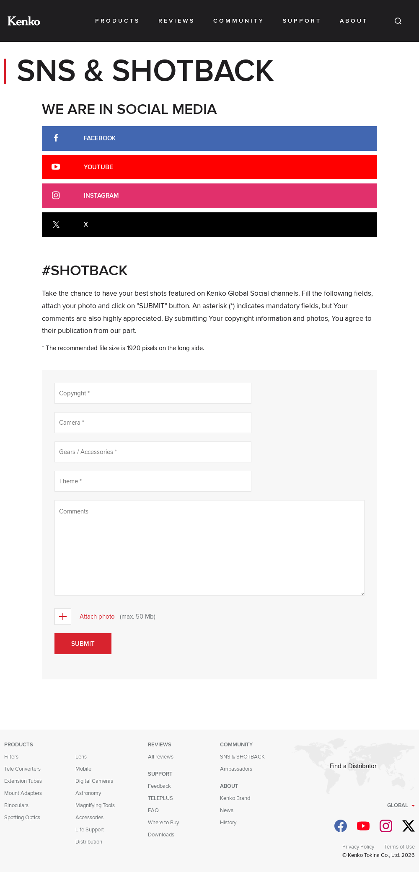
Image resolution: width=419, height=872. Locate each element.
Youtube (98, 167)
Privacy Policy (358, 847)
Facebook (100, 138)
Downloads (161, 834)
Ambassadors (236, 769)
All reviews (160, 756)
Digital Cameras (94, 781)
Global (397, 805)
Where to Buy (163, 822)
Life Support (89, 829)
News (226, 810)
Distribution (88, 841)
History (228, 822)
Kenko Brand (235, 798)
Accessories (89, 817)
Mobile (83, 769)
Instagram (101, 195)
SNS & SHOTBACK (242, 756)
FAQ (153, 810)
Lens (81, 756)
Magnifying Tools (95, 805)
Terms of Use (399, 847)
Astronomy (88, 793)
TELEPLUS (160, 798)
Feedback (159, 786)
